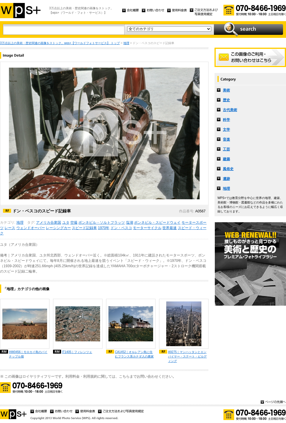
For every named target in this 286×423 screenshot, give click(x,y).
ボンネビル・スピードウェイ (157, 222)
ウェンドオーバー (30, 228)
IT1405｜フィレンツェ (77, 352)
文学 (226, 129)
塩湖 (129, 222)
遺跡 (226, 179)
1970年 (104, 228)
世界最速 (169, 228)
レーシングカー (58, 228)
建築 (226, 159)
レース (9, 228)
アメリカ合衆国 (48, 222)
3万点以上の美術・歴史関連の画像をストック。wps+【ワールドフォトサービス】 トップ (60, 43)
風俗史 (228, 169)
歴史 (226, 100)
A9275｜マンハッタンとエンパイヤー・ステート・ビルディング (187, 356)
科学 (226, 120)
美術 (226, 90)
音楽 (226, 139)
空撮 (73, 222)
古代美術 (230, 110)
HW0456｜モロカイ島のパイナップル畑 (28, 354)
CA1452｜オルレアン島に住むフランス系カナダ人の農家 (134, 354)
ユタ (65, 222)
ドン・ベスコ (121, 228)
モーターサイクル (147, 228)
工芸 (226, 149)
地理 (126, 43)
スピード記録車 (84, 228)
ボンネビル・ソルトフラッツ (101, 222)
